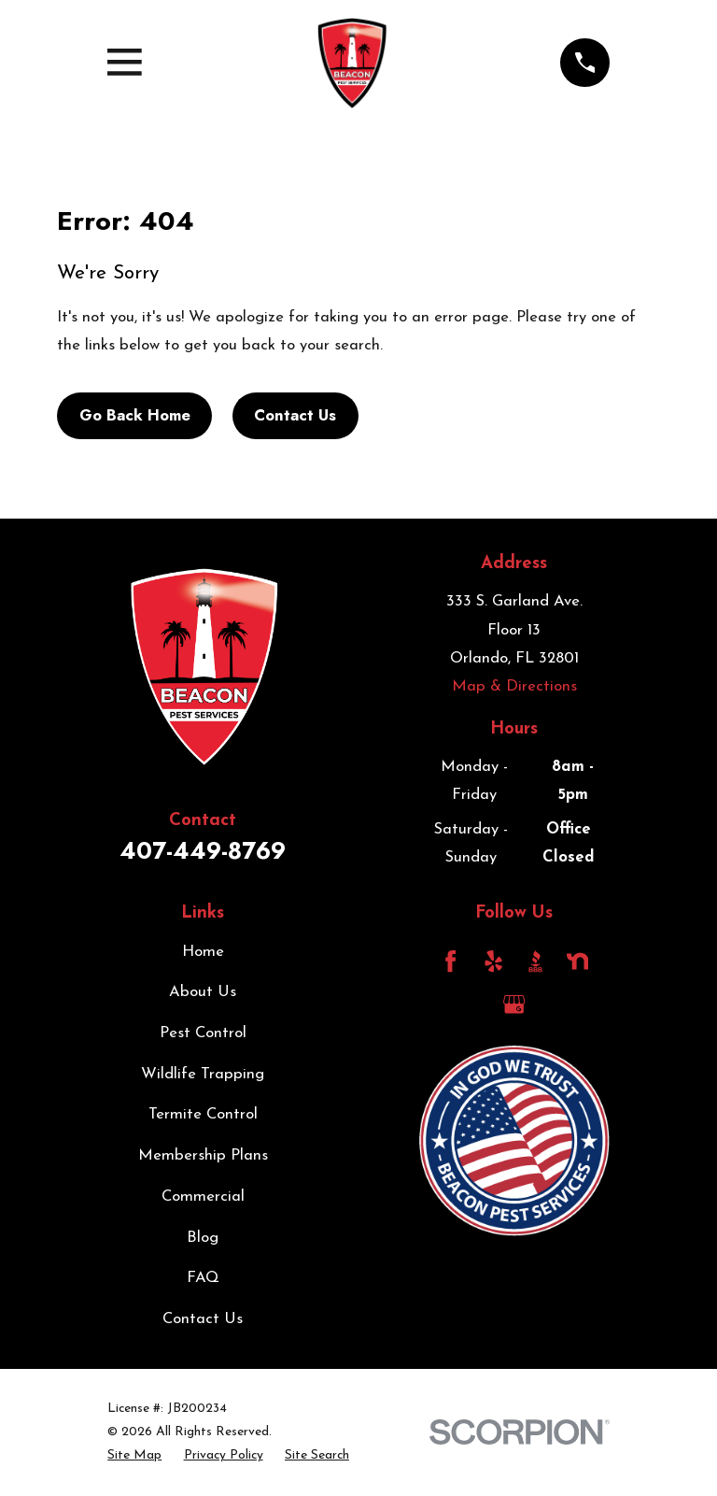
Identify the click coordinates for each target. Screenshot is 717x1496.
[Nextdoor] (577, 961)
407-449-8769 (203, 850)
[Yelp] (493, 961)
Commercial (203, 1196)
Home (203, 952)
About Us (202, 992)
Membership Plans (203, 1155)
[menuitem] (134, 1455)
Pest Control (203, 1033)
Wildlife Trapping (202, 1074)
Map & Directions (514, 686)
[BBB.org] (535, 961)
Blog (202, 1238)
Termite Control (203, 1114)
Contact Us (295, 415)
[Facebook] (450, 961)
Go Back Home (134, 415)
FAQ (203, 1278)
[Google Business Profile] (514, 1004)
